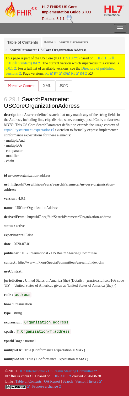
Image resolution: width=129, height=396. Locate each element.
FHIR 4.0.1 (59, 376)
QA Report (52, 381)
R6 (64, 73)
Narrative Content (21, 86)
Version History (86, 381)
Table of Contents (22, 42)
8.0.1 (9, 68)
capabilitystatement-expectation (27, 130)
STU (69, 58)
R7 (56, 73)
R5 (73, 73)
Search (68, 381)
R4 (82, 73)
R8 (47, 73)
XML (47, 86)
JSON (64, 86)
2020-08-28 (92, 376)
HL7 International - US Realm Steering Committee (55, 371)
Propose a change (45, 386)
